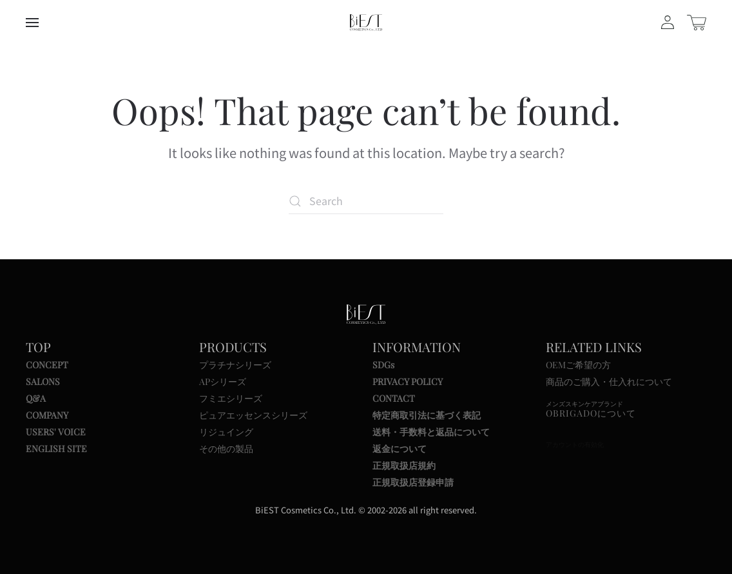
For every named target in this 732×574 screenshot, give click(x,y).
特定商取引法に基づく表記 (426, 415)
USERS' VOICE (56, 432)
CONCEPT (47, 365)
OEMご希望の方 (578, 365)
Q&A (36, 398)
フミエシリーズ (230, 398)
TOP (38, 346)
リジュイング (226, 432)
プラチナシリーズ (235, 365)
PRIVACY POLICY (407, 381)
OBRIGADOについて (591, 413)
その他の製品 (226, 448)
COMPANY (47, 415)
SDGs (383, 365)
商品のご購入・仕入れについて (609, 381)
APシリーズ (222, 381)
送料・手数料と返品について (431, 432)
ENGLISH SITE (56, 448)
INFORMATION (416, 346)
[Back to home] (366, 22)
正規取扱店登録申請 (413, 482)
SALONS (43, 381)
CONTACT (393, 398)
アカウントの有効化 (575, 444)
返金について (399, 448)
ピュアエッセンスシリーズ (253, 415)
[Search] (366, 201)
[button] (32, 22)
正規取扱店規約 (404, 465)
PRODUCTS (233, 346)
